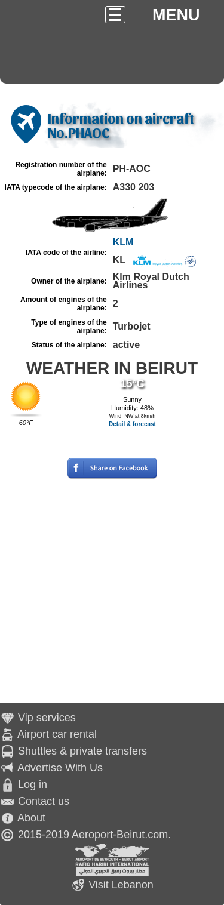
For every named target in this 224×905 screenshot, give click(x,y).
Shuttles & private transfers (82, 751)
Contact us (43, 801)
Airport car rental (57, 734)
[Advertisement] (112, 591)
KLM (123, 242)
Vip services (47, 718)
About (31, 818)
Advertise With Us (60, 768)
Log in (32, 784)
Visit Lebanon (121, 885)
